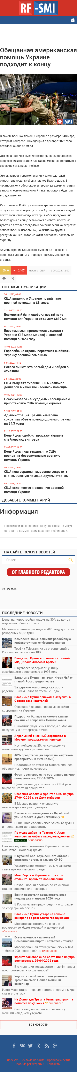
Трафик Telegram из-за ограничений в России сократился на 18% (35, 650)
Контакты (53, 1064)
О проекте (11, 1060)
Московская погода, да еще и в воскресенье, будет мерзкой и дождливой (33, 927)
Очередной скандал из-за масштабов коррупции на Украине (35, 708)
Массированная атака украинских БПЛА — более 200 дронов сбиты (37, 949)
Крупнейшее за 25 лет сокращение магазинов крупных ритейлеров (33, 747)
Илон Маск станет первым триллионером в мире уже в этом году (38, 991)
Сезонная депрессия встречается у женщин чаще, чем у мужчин (34, 1011)
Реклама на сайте (32, 1060)
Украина (34, 270)
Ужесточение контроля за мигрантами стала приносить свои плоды (36, 867)
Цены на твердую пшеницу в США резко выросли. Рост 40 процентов (38, 786)
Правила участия (58, 1060)
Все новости (38, 1024)
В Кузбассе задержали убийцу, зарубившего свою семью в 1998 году (30, 669)
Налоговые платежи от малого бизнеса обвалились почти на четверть (37, 766)
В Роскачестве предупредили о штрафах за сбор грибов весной (37, 906)
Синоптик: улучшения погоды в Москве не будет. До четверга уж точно (37, 727)
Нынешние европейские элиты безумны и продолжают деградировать (38, 824)
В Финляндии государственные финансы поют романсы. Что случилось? (38, 968)
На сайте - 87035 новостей (29, 552)
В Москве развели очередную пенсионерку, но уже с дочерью (30, 805)
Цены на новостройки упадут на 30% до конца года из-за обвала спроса (36, 621)
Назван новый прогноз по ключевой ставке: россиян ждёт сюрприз (35, 886)
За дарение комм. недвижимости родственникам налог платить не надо (32, 689)
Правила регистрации (29, 1064)
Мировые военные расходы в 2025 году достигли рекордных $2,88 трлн (38, 631)
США (42, 270)
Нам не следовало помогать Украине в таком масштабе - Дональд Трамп (35, 848)
